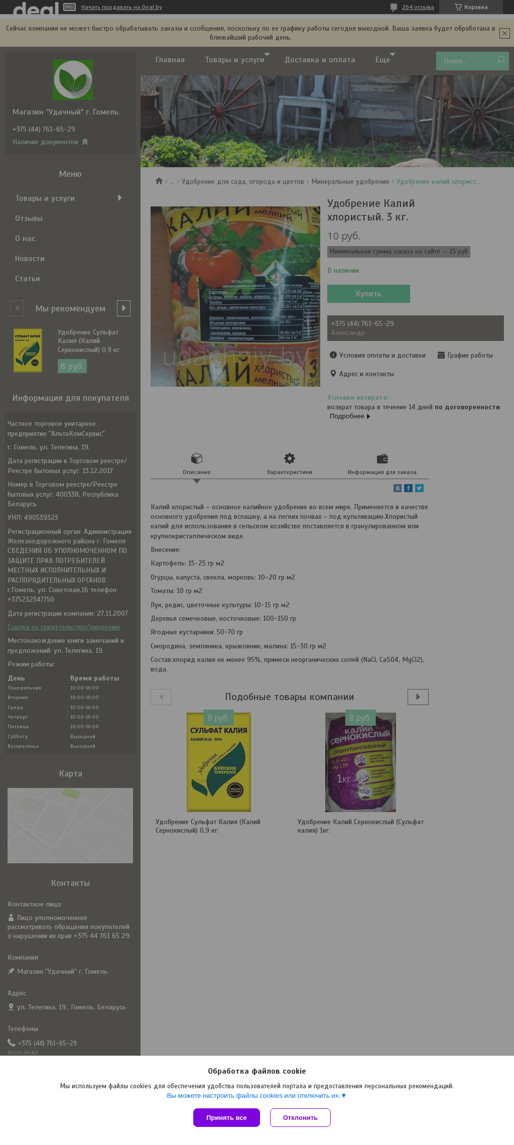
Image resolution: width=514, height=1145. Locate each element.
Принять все (226, 1117)
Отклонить (300, 1117)
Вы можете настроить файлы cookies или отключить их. (253, 1095)
